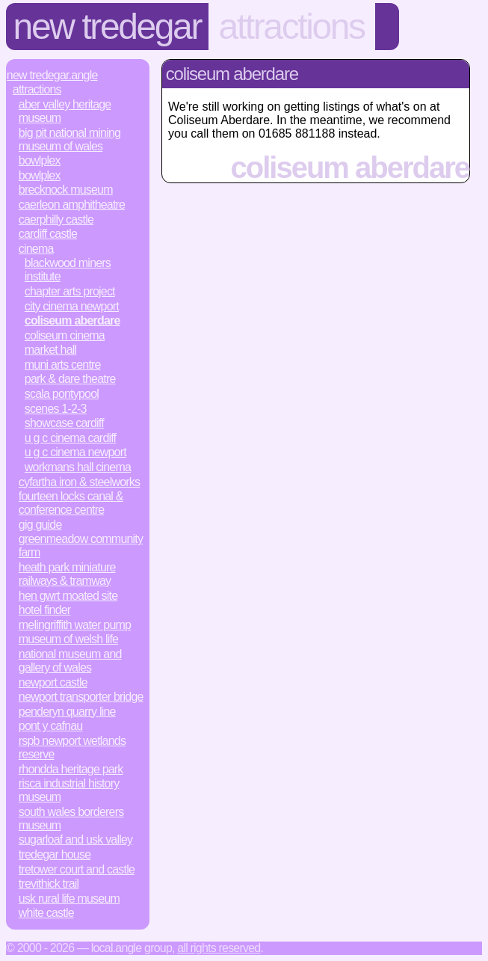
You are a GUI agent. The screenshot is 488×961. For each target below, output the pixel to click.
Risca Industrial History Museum (69, 790)
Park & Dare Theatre (70, 378)
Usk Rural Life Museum (69, 898)
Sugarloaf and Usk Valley (75, 839)
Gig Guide (40, 524)
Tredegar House (54, 854)
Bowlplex (40, 160)
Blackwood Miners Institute (68, 270)
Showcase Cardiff (64, 423)
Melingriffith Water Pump (75, 624)
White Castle (46, 912)
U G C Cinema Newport (75, 452)
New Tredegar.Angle (52, 75)
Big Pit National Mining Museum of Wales (69, 139)
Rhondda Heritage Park (71, 769)
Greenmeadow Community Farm (81, 545)
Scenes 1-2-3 (56, 408)
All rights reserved (218, 948)
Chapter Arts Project (70, 291)
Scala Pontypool (62, 393)
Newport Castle (53, 682)
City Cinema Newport (72, 306)
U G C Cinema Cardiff (70, 438)
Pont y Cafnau (51, 725)
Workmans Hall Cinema (78, 467)
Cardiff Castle (48, 233)
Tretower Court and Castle (77, 869)
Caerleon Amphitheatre (72, 204)
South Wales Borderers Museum (71, 818)
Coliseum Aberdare (72, 320)
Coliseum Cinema (65, 335)
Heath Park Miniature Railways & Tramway (67, 574)
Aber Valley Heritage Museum (65, 111)
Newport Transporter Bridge (81, 696)
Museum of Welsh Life (68, 639)
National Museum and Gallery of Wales (70, 661)
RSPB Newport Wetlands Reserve (72, 747)
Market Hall (50, 349)
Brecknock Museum (66, 189)
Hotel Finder (45, 610)
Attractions (292, 26)
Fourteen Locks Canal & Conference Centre (71, 503)
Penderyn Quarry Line (67, 711)
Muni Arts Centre (63, 364)
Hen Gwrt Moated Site (68, 595)
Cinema (36, 248)
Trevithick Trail (49, 883)
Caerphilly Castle (56, 219)
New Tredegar (107, 26)
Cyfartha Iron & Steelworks (79, 482)
